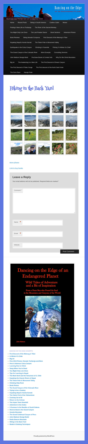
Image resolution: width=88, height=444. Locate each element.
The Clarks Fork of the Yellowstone (22, 395)
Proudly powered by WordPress (44, 436)
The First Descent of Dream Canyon (53, 62)
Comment (18, 190)
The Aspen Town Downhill (19, 402)
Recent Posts (22, 22)
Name (17, 222)
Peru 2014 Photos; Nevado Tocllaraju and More (26, 361)
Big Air (12, 62)
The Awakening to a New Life (27, 62)
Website (16, 245)
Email (17, 233)
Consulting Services (60, 52)
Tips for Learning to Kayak (19, 373)
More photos (14, 163)
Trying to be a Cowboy (18, 390)
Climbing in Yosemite (42, 47)
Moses (65, 22)
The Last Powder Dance (39, 32)
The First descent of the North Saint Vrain (49, 67)
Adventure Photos (70, 32)
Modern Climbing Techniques (20, 424)
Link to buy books (16, 168)
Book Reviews (15, 37)
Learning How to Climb (18, 366)
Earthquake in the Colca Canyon (21, 47)
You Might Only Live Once (18, 32)
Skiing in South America (38, 22)
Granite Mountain (16, 412)
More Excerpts (46, 52)
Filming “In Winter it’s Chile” (62, 47)
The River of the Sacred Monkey (45, 27)
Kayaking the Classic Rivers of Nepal (23, 378)
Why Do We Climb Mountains (65, 57)
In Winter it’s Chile (16, 356)
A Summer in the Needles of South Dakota (24, 407)
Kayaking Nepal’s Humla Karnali (20, 42)
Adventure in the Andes (18, 405)
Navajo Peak (28, 72)
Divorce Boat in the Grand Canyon (22, 410)
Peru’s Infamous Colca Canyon (21, 363)
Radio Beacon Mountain (18, 419)
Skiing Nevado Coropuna (31, 37)
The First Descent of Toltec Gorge (21, 67)
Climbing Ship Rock (17, 383)
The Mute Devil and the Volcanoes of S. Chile (25, 376)
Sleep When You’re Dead (18, 368)
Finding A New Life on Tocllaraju (20, 27)
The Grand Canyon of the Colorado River (23, 52)
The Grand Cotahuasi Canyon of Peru (23, 414)
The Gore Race (15, 72)
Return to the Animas (17, 400)
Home (12, 22)
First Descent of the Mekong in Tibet (55, 37)
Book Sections (55, 32)
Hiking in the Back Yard (18, 422)
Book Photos (14, 385)
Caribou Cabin (54, 22)
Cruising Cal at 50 (16, 397)
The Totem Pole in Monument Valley (47, 42)
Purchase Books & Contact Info (42, 57)
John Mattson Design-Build (19, 57)
